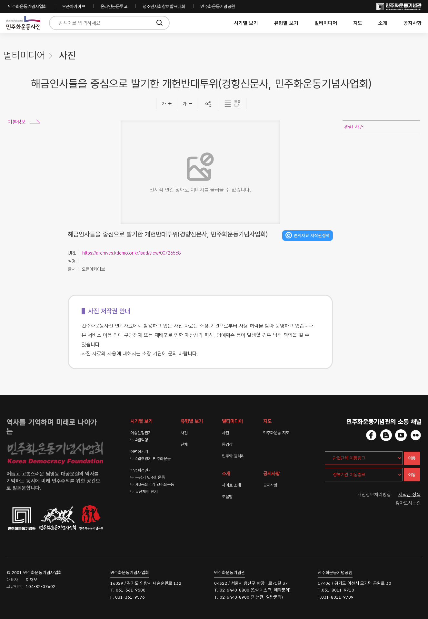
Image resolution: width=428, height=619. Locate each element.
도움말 (227, 496)
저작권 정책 (409, 495)
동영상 (227, 444)
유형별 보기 (286, 23)
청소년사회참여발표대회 (164, 6)
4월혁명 (141, 439)
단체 (184, 444)
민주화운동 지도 (276, 432)
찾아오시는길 (408, 503)
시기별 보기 (246, 23)
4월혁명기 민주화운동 (153, 458)
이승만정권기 (141, 432)
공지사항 (412, 23)
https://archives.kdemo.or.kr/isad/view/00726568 (131, 253)
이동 (411, 458)
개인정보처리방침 (374, 495)
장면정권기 (139, 451)
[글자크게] (166, 103)
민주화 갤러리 (233, 456)
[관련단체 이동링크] (364, 458)
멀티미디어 (325, 23)
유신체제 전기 (146, 491)
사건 (184, 432)
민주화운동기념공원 (217, 6)
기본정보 (16, 122)
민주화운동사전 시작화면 (23, 23)
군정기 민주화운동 (150, 477)
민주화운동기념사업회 (27, 6)
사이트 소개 (231, 485)
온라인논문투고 (113, 6)
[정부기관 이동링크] (364, 474)
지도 (357, 23)
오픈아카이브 (73, 6)
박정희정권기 (141, 470)
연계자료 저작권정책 (312, 235)
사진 (225, 432)
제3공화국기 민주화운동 (154, 484)
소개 (382, 23)
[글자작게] (187, 103)
